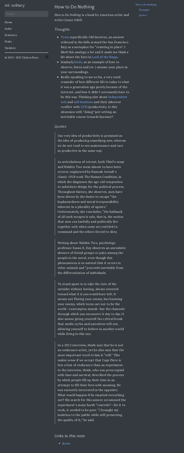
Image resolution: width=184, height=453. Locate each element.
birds (78, 62)
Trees (65, 37)
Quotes (143, 15)
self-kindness (83, 102)
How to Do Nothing (146, 4)
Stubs (8, 41)
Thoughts (144, 9)
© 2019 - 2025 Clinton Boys (22, 57)
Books (66, 443)
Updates (10, 48)
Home (8, 22)
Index (8, 28)
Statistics (11, 35)
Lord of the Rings (104, 57)
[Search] (26, 14)
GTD (84, 107)
